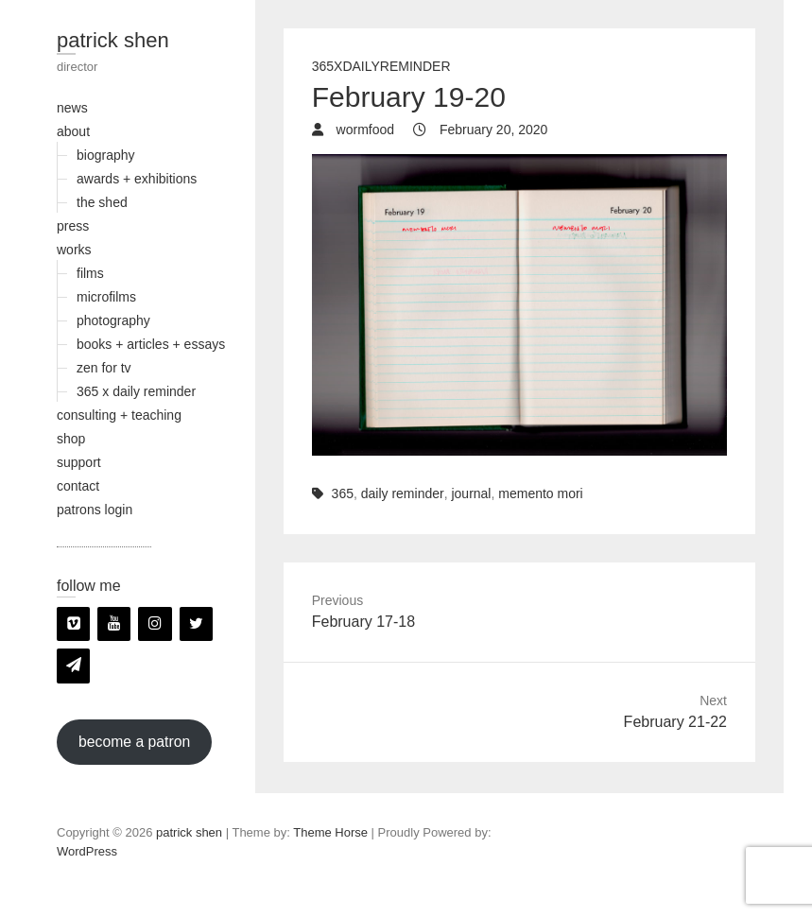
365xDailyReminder (381, 66)
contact (78, 485)
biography (106, 155)
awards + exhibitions (137, 178)
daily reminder (402, 493)
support (79, 462)
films (90, 273)
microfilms (106, 296)
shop (71, 438)
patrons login (94, 509)
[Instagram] (154, 624)
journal (471, 493)
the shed (102, 202)
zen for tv (104, 367)
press (73, 226)
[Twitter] (196, 624)
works (74, 249)
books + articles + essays (151, 344)
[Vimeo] (73, 624)
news (72, 107)
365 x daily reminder (136, 391)
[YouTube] (113, 624)
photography (113, 320)
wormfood (363, 129)
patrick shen (113, 40)
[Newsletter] (73, 666)
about (73, 131)
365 (343, 493)
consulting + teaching (119, 415)
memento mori (540, 493)
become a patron (134, 742)
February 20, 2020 (491, 129)
